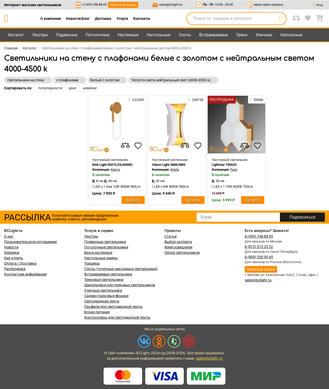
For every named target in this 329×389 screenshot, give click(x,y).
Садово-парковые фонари (106, 296)
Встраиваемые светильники (108, 274)
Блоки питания (97, 312)
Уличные (263, 34)
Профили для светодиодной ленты (113, 307)
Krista (174, 169)
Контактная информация (25, 274)
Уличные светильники (103, 290)
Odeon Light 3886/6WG (169, 165)
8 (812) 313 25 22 (259, 247)
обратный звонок (123, 5)
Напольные (291, 34)
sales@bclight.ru (170, 4)
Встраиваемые (213, 34)
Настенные (128, 34)
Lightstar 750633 (224, 165)
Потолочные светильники (106, 247)
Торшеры (92, 263)
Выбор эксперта (178, 242)
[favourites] (138, 146)
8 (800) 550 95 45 (259, 257)
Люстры (40, 34)
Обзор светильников (182, 252)
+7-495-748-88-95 (94, 4)
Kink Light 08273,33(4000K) (112, 165)
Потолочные (97, 34)
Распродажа (14, 269)
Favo (233, 169)
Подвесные (66, 34)
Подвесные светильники (105, 242)
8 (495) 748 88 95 (259, 236)
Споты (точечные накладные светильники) (121, 269)
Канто (115, 169)
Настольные (158, 34)
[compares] (125, 146)
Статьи (170, 236)
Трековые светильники (103, 280)
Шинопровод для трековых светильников (119, 285)
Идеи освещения (178, 247)
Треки (241, 34)
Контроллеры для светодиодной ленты (117, 317)
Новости (11, 247)
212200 (136, 100)
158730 (195, 100)
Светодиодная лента (101, 301)
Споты (185, 34)
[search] (279, 18)
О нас (8, 236)
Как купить (13, 258)
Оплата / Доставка (20, 263)
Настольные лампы (101, 258)
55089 (256, 100)
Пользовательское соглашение (30, 242)
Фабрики (11, 252)
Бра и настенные (98, 252)
